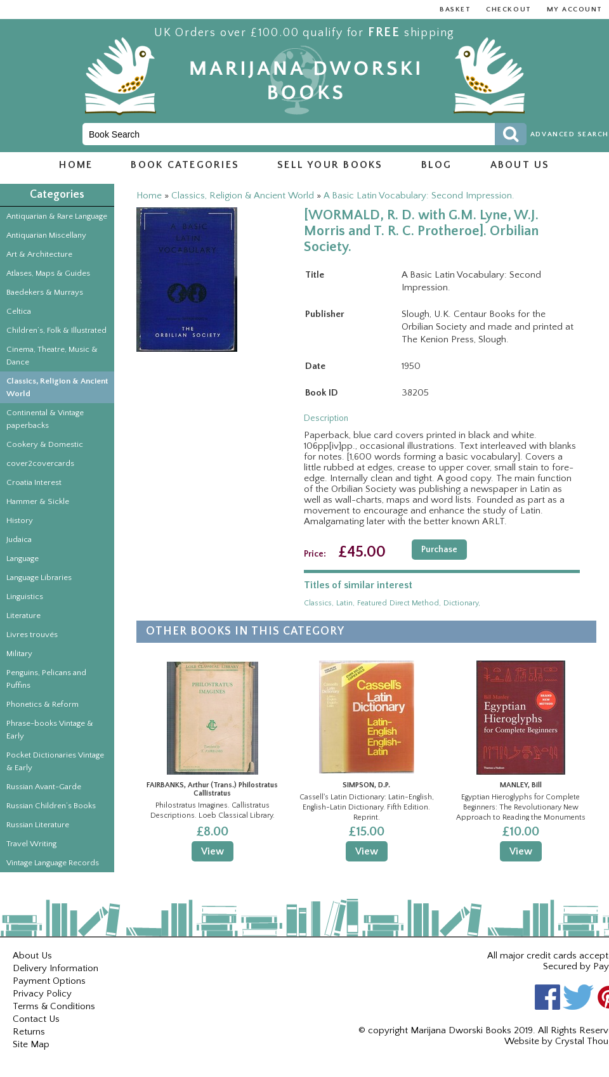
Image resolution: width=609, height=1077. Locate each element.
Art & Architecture (39, 254)
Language (22, 558)
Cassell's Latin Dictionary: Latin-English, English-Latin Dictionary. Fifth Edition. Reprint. (366, 807)
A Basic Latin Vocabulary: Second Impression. (419, 195)
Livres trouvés (32, 634)
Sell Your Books (330, 165)
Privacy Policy (42, 993)
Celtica (18, 311)
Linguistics (24, 596)
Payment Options (49, 981)
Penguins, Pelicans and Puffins (46, 679)
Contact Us (36, 1019)
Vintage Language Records (52, 862)
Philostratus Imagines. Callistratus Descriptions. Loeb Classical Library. (212, 810)
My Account (575, 9)
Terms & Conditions (54, 1006)
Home (76, 165)
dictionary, (461, 603)
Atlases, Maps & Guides (48, 273)
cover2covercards (40, 463)
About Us (32, 955)
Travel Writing (31, 843)
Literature (23, 615)
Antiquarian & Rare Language (56, 216)
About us (520, 165)
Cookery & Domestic (44, 444)
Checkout (508, 9)
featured (372, 603)
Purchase (439, 550)
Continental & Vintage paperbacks (45, 419)
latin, (345, 603)
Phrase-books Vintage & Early (49, 729)
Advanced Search (569, 134)
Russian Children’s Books (51, 805)
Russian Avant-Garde (43, 786)
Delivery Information (55, 968)
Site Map (31, 1044)
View (212, 851)
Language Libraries (39, 577)
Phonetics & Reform (42, 704)
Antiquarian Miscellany (46, 235)
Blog (436, 165)
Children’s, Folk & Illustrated (56, 330)
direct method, (415, 603)
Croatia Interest (34, 482)
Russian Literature (37, 824)
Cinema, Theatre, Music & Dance (52, 355)
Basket (455, 9)
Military (19, 653)
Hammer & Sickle (37, 501)
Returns (29, 1031)
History (19, 520)
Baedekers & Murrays (44, 292)
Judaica (19, 539)
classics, (319, 603)
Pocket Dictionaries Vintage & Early (55, 761)
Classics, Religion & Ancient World (57, 387)
